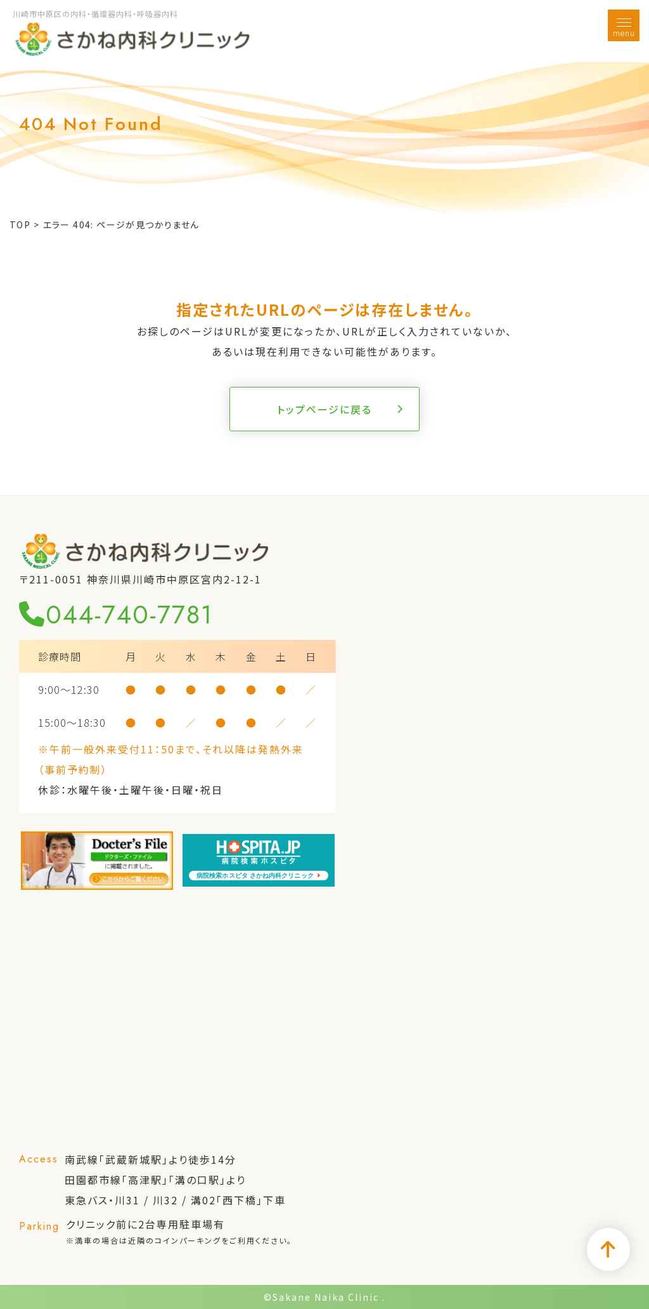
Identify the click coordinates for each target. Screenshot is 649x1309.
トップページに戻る (324, 409)
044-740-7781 (116, 614)
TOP (20, 224)
